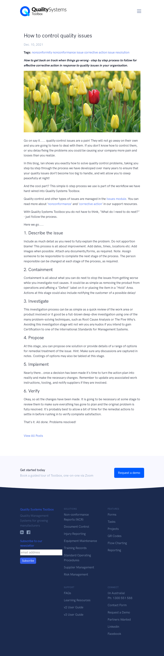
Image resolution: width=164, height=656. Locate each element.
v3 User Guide (73, 614)
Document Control (76, 526)
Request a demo (129, 473)
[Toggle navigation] (139, 11)
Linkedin (113, 626)
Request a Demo (119, 612)
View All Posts (33, 436)
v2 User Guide (73, 607)
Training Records (75, 548)
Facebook (114, 634)
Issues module (116, 199)
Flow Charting (117, 543)
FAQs (67, 593)
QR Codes (114, 536)
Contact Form (117, 605)
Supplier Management (79, 567)
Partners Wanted (119, 619)
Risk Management (76, 574)
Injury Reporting (75, 534)
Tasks (111, 521)
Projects (113, 529)
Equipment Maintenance (80, 541)
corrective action (90, 204)
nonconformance (59, 204)
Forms (112, 514)
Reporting (114, 550)
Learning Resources (77, 600)
